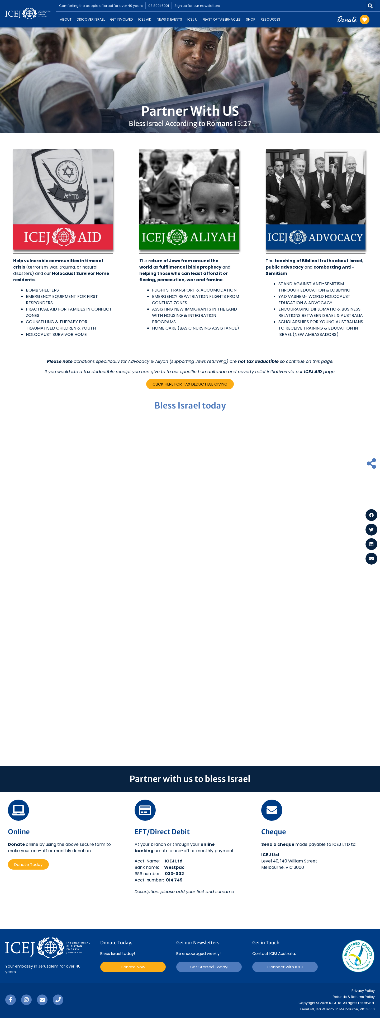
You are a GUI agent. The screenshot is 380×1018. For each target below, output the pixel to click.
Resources (270, 19)
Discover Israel (91, 19)
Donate (347, 19)
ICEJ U (192, 19)
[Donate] (364, 19)
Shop (250, 19)
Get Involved (121, 19)
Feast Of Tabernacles (222, 19)
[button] (370, 5)
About (66, 19)
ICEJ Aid (144, 19)
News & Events (169, 19)
